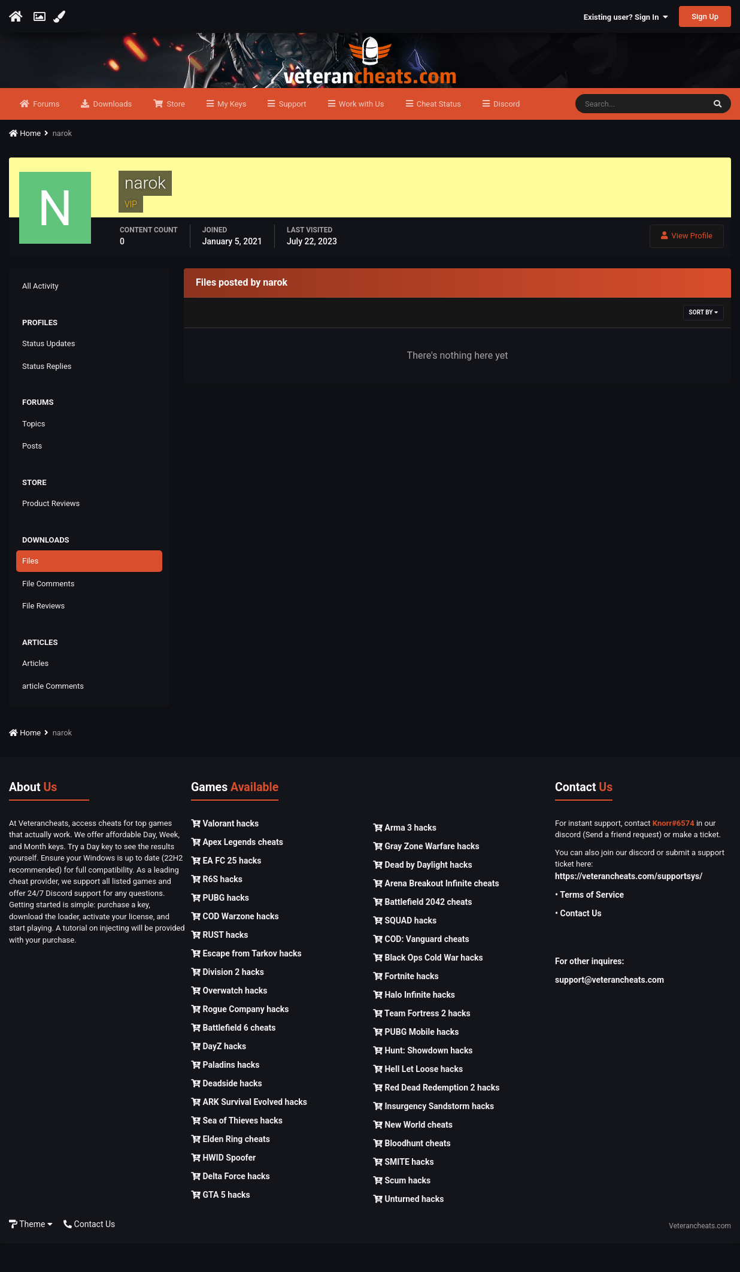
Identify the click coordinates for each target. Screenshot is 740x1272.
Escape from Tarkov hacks (246, 982)
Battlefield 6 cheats (233, 1056)
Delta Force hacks (230, 1205)
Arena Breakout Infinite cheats (436, 912)
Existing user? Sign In (626, 17)
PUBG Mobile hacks (416, 1060)
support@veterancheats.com (609, 1008)
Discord (506, 132)
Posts (32, 475)
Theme (31, 1253)
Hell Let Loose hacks (418, 1098)
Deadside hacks (226, 1112)
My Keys (231, 132)
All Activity (40, 315)
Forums (45, 132)
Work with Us (360, 132)
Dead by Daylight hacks (422, 893)
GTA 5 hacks (220, 1223)
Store (175, 132)
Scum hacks (401, 1209)
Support (291, 132)
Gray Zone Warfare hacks (426, 875)
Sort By (703, 341)
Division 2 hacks (227, 1001)
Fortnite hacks (406, 1005)
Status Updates (48, 372)
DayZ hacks (218, 1075)
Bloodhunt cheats (412, 1172)
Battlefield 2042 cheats (422, 930)
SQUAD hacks (404, 949)
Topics (34, 452)
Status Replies (47, 394)
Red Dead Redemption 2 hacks (436, 1116)
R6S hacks (216, 908)
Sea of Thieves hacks (237, 1149)
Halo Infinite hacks (414, 1023)
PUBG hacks (220, 926)
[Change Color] (60, 17)
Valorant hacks (225, 852)
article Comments (53, 714)
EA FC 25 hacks (226, 889)
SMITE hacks (403, 1190)
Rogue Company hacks (240, 1038)
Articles (35, 692)
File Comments (48, 612)
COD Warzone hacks (235, 945)
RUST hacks (219, 963)
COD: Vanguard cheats (421, 968)
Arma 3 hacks (404, 856)
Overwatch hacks (229, 1019)
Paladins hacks (225, 1093)
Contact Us (89, 1253)
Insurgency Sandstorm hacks (433, 1135)
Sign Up (705, 16)
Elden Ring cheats (230, 1168)
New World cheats (413, 1153)
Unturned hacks (408, 1227)
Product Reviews (51, 532)
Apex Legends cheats (237, 871)
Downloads (111, 132)
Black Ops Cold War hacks (428, 986)
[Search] (639, 133)
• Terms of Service (589, 923)
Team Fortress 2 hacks (422, 1042)
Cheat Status (438, 132)
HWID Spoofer (223, 1186)
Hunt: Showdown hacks (423, 1079)
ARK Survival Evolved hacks (249, 1130)
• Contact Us (578, 942)
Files (30, 590)
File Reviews (43, 635)
